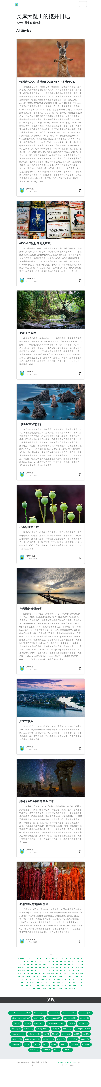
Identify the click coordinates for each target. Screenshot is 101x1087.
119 (64, 979)
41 (48, 964)
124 (26, 982)
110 (81, 976)
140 (48, 985)
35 (23, 964)
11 (57, 958)
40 (44, 964)
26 (52, 961)
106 (60, 976)
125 (32, 982)
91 (57, 973)
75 (57, 970)
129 (53, 982)
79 (73, 970)
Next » (72, 988)
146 (80, 985)
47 (73, 964)
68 (27, 970)
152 (54, 988)
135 (21, 985)
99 (23, 976)
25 (48, 961)
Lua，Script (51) (70, 1018)
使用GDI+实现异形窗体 (33, 904)
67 (23, 970)
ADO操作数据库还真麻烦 (35, 243)
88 (44, 973)
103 (44, 976)
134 (80, 982)
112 (26, 979)
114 (37, 979)
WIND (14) (55, 1029)
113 (32, 979)
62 (69, 967)
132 (69, 982)
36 (27, 964)
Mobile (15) (28, 1029)
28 (61, 961)
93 (65, 973)
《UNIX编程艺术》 (31, 424)
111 (21, 979)
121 (74, 979)
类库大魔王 (30, 189)
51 (23, 967)
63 (73, 967)
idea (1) (36, 1044)
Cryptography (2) (18, 1034)
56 (44, 967)
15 (74, 958)
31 (73, 961)
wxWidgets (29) (43, 1029)
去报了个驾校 (27, 333)
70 (36, 970)
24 (44, 961)
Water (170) (54, 1013)
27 (57, 961)
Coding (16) (72, 1039)
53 (32, 967)
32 (77, 961)
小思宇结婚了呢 (29, 527)
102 (38, 976)
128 (48, 982)
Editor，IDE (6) (34, 1034)
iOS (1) (53, 1044)
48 (77, 964)
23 (40, 961)
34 (19, 964)
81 (81, 970)
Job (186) (16, 1023)
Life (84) (55, 1034)
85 (32, 973)
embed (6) (86, 1044)
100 (28, 976)
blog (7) (57, 1050)
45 (65, 964)
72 (44, 970)
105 (54, 976)
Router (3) (46, 1050)
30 (69, 961)
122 (80, 979)
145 (74, 985)
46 (69, 964)
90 (52, 973)
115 (42, 979)
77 (65, 970)
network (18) (16, 1044)
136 (26, 985)
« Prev (21, 958)
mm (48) (27, 1023)
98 (19, 976)
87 (40, 973)
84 (27, 973)
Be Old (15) (84, 1018)
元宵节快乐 (26, 721)
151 (49, 988)
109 (76, 976)
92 (61, 973)
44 (61, 964)
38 (36, 964)
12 (61, 958)
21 (32, 961)
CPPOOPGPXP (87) (53, 1018)
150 (44, 988)
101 (33, 976)
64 (77, 967)
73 (48, 970)
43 (57, 964)
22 (36, 961)
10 (53, 958)
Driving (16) (15, 1029)
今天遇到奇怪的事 (30, 608)
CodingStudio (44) (83, 1029)
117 (53, 979)
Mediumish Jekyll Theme (67, 1062)
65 (81, 967)
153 (60, 988)
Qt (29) (76, 1034)
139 (42, 985)
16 (78, 958)
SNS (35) (86, 1034)
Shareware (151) (69, 1013)
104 (49, 976)
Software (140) (85, 1013)
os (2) (45, 1044)
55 (40, 967)
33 (81, 961)
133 (74, 982)
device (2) (74, 1044)
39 (40, 964)
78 (69, 970)
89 (48, 973)
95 (73, 973)
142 (58, 985)
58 (52, 967)
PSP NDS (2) (67, 1029)
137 (32, 985)
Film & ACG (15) (40, 1013)
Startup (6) (85, 1039)
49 (81, 964)
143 (64, 985)
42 (52, 964)
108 (71, 976)
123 (21, 982)
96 (77, 973)
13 (65, 958)
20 (27, 961)
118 (58, 979)
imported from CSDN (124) (20, 1013)
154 (65, 988)
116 (48, 979)
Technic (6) (66, 1034)
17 (82, 958)
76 (61, 970)
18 (19, 961)
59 (57, 967)
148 (33, 988)
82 (19, 973)
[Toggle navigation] (83, 4)
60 (61, 967)
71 (40, 970)
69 (32, 970)
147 (28, 988)
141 (53, 985)
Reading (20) (83, 1023)
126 (37, 982)
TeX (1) (46, 1034)
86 (36, 973)
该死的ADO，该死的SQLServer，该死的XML (47, 81)
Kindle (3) (61, 1039)
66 (19, 970)
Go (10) (27, 1044)
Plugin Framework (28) (21, 1018)
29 (65, 961)
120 (69, 979)
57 (48, 967)
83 (23, 973)
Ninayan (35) (17, 1039)
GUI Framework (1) (32, 1039)
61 (65, 967)
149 (38, 988)
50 (19, 967)
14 (69, 958)
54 (36, 967)
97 (81, 973)
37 (32, 964)
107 (65, 976)
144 (69, 985)
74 (52, 970)
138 (37, 985)
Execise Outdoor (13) (55, 1023)
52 (27, 967)
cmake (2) (68, 1050)
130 (58, 982)
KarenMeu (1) (48, 1039)
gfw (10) (71, 1023)
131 (64, 982)
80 (77, 970)
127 (42, 982)
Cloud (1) (63, 1044)
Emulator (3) (39, 1023)
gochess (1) (34, 1050)
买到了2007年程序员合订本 (36, 801)
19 (23, 961)
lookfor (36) (38, 1018)
